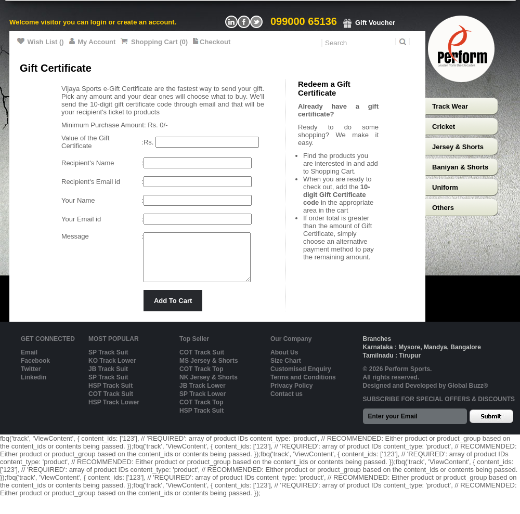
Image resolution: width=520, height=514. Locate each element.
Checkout (211, 42)
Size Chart (285, 370)
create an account (146, 22)
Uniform (445, 187)
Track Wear (450, 106)
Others (443, 208)
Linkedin (33, 386)
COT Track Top (201, 378)
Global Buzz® (468, 395)
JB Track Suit (108, 378)
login (98, 22)
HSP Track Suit (110, 395)
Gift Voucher (368, 23)
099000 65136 (303, 21)
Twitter (31, 378)
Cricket (443, 126)
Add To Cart (173, 310)
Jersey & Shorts (458, 147)
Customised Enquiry (300, 378)
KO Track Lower (112, 370)
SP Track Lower (202, 403)
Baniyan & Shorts (460, 167)
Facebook (35, 370)
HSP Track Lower (113, 411)
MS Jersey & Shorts (208, 370)
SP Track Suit (108, 361)
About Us (284, 361)
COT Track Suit (110, 403)
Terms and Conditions (303, 386)
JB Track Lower (202, 395)
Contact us (286, 403)
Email (29, 361)
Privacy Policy (291, 395)
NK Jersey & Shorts (208, 386)
